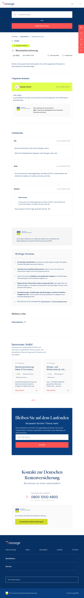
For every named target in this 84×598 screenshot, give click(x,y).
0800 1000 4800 (44, 497)
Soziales (59, 550)
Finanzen (75, 550)
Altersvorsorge (11, 550)
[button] (81, 27)
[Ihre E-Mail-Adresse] (42, 437)
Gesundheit (43, 550)
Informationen (45, 301)
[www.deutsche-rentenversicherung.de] (31, 522)
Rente (28, 550)
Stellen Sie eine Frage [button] (42, 26)
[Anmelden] (42, 445)
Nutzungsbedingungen (60, 301)
